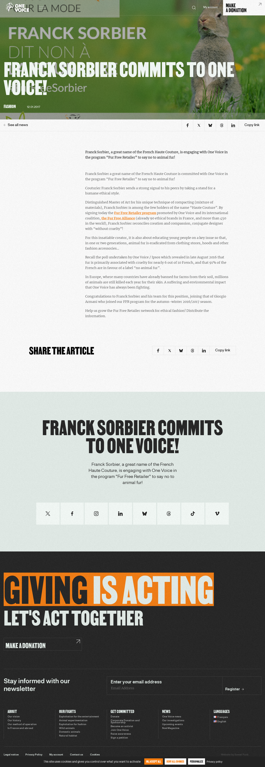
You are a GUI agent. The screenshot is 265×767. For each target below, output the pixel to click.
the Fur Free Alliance (118, 218)
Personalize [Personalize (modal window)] (196, 761)
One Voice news (171, 717)
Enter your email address (136, 682)
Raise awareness (121, 734)
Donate (115, 717)
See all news (16, 125)
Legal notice (11, 755)
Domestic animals (69, 732)
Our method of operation (22, 724)
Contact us (76, 755)
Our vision (14, 717)
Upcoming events (172, 724)
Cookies (95, 755)
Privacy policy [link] (214, 761)
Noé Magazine (170, 728)
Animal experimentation (73, 721)
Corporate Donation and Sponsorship (125, 722)
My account (210, 7)
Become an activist (122, 726)
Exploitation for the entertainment (79, 717)
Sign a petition (119, 738)
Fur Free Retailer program (135, 213)
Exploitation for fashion (72, 724)
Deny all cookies (175, 761)
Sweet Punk (241, 755)
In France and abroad (20, 728)
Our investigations (173, 721)
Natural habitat (68, 736)
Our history (14, 721)
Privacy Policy (33, 755)
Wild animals (67, 728)
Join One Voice (120, 730)
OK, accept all (153, 761)
